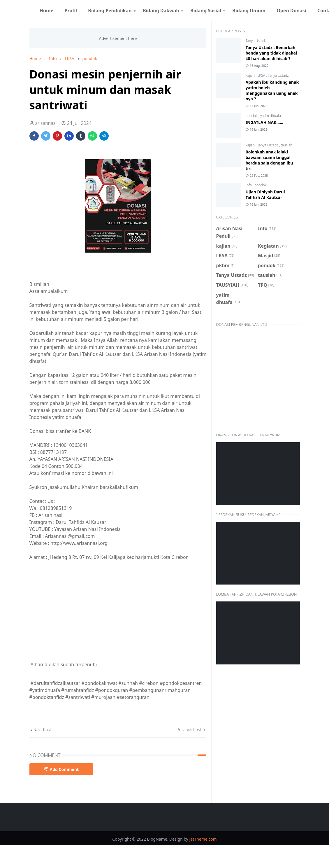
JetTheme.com (203, 839)
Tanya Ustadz (256, 40)
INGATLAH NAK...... (265, 122)
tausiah (287, 145)
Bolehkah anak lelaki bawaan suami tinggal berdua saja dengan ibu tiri (269, 160)
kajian (251, 75)
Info (249, 185)
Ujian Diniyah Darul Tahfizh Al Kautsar (265, 194)
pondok (252, 115)
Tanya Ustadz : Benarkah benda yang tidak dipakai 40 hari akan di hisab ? (271, 53)
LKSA (261, 75)
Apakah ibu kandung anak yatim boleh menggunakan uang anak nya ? (272, 90)
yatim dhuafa (270, 115)
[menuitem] (46, 10)
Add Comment (61, 769)
